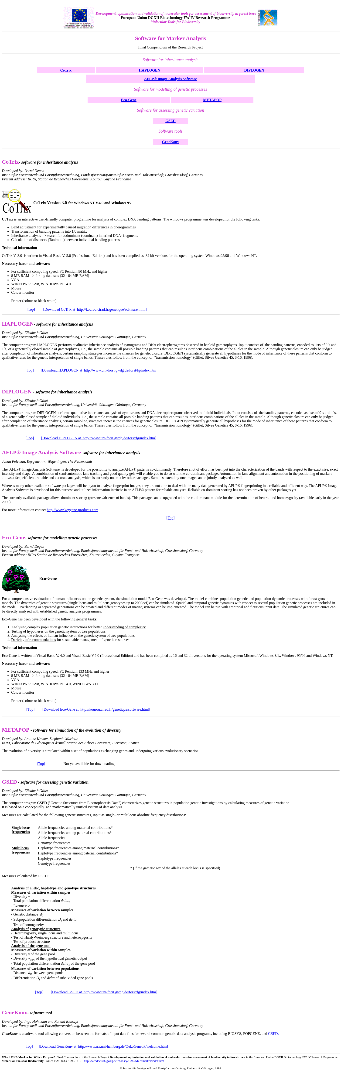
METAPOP (212, 100)
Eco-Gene (128, 100)
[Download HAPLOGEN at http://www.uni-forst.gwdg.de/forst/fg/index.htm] (99, 370)
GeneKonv (170, 142)
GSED (170, 121)
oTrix (67, 70)
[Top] (31, 309)
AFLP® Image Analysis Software (170, 79)
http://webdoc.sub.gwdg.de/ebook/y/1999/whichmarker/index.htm (124, 1061)
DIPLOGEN (254, 70)
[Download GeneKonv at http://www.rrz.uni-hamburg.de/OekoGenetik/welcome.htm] (103, 1046)
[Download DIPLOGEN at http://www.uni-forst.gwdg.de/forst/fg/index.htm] (98, 438)
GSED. (273, 1034)
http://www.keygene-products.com (72, 510)
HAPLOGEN (149, 70)
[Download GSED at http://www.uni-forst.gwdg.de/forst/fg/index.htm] (104, 992)
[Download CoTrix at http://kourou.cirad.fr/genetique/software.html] (95, 309)
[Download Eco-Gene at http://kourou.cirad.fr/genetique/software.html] (96, 709)
